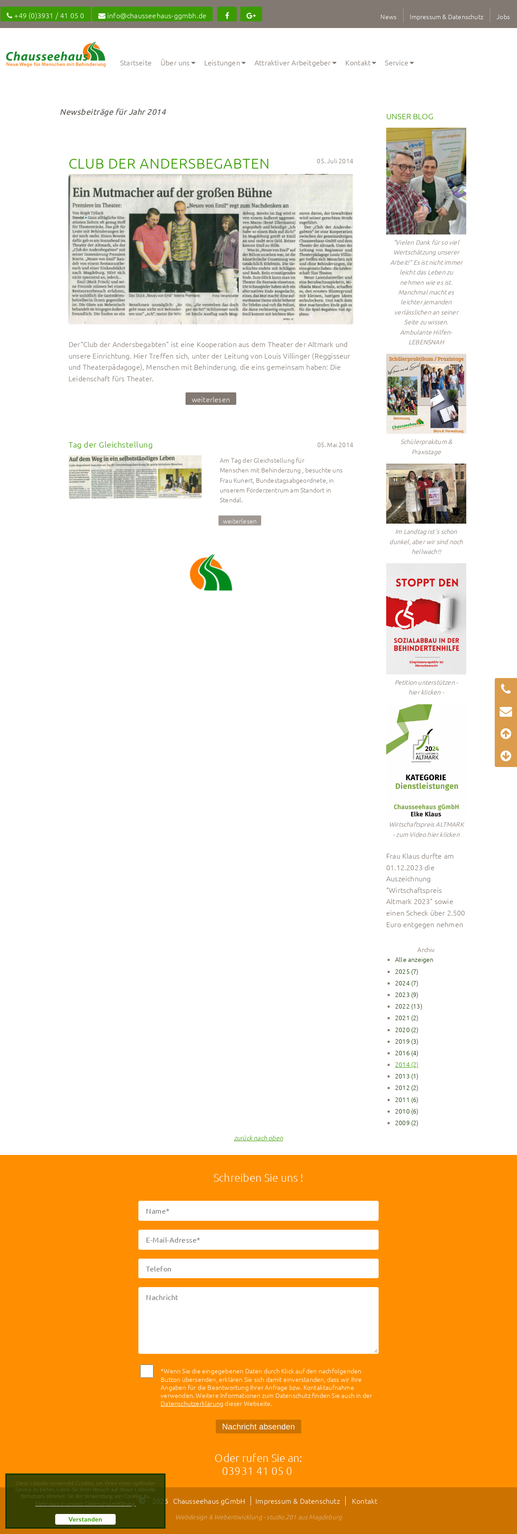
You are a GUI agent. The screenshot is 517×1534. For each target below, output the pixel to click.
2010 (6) (407, 1110)
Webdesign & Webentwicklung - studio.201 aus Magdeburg (258, 1516)
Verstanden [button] (85, 1519)
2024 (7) (407, 982)
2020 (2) (407, 1029)
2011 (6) (407, 1099)
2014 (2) (407, 1064)
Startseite (136, 62)
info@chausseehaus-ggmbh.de (152, 15)
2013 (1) (407, 1075)
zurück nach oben (258, 1138)
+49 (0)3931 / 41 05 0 (46, 15)
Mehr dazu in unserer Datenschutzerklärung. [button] (85, 1504)
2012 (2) (407, 1087)
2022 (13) (408, 1005)
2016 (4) (407, 1052)
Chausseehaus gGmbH (209, 1501)
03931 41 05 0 (257, 1470)
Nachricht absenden (258, 1426)
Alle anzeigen (414, 959)
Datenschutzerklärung (192, 1403)
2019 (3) (407, 1041)
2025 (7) (407, 971)
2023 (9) (407, 994)
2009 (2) (407, 1122)
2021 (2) (407, 1017)
